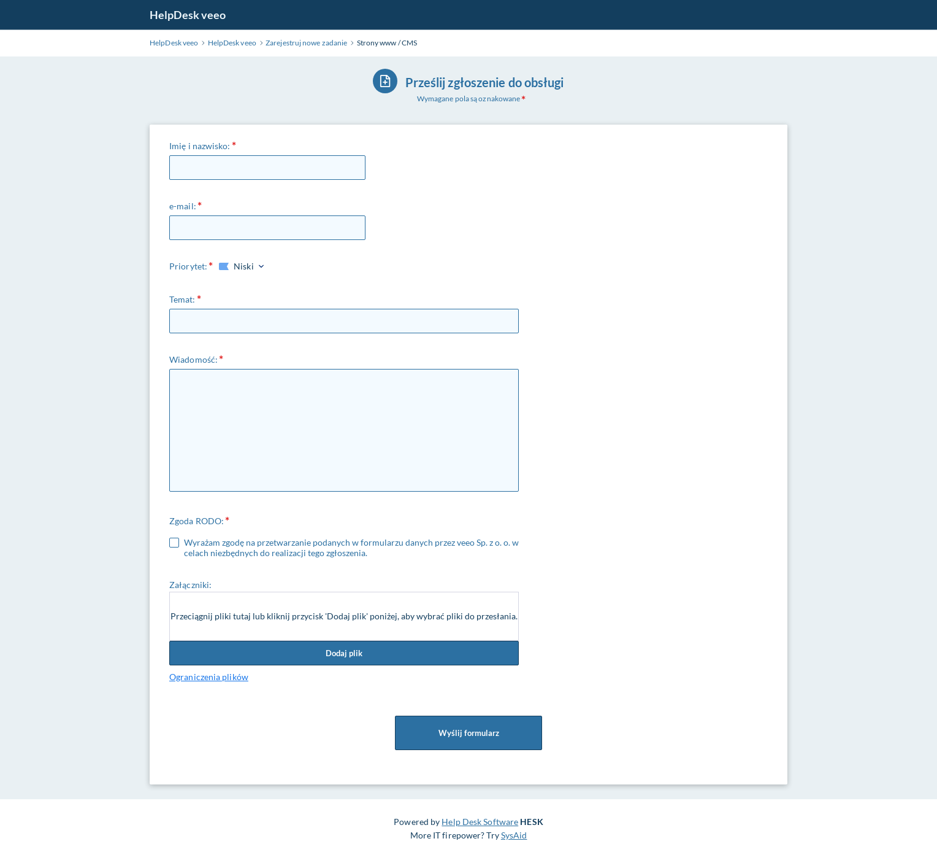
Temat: (182, 299)
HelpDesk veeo (188, 14)
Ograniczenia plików (208, 677)
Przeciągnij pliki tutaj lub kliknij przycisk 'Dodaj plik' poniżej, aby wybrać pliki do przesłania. (344, 616)
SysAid (514, 835)
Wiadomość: (193, 359)
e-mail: (182, 206)
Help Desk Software (480, 821)
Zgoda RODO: (196, 521)
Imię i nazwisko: (200, 146)
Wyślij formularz (468, 732)
